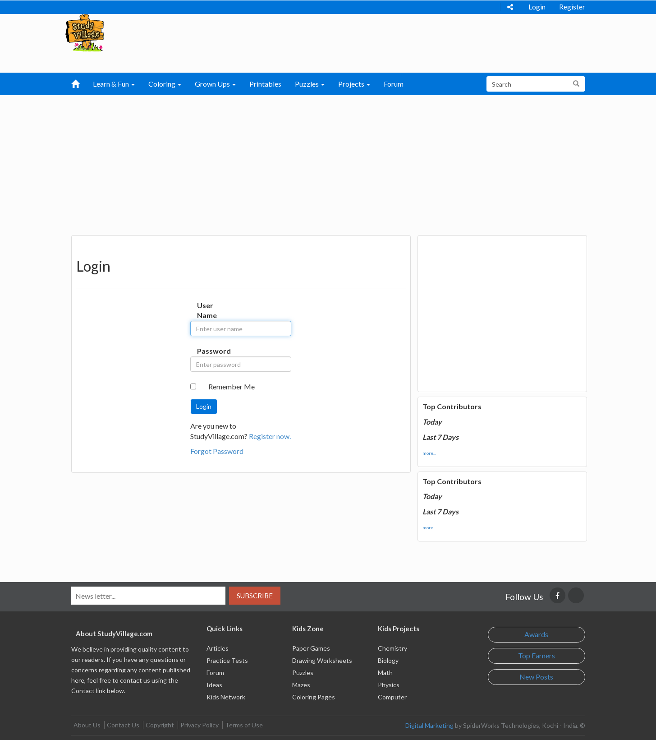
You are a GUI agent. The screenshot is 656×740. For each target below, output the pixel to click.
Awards (536, 634)
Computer (392, 697)
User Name (206, 310)
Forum (394, 83)
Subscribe (255, 596)
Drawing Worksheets (322, 660)
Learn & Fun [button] (114, 83)
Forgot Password (216, 451)
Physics (388, 685)
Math (385, 672)
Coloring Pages (313, 697)
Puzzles (302, 672)
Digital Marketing (429, 725)
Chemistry (392, 648)
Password (206, 351)
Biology (388, 660)
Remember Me (231, 386)
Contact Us (123, 725)
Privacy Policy (199, 725)
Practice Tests (227, 660)
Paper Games (311, 648)
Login (537, 7)
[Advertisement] (328, 163)
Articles (217, 648)
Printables (265, 83)
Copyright (160, 725)
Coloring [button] (164, 83)
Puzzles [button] (310, 83)
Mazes (301, 685)
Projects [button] (354, 83)
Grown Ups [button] (215, 83)
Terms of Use (244, 725)
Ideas (214, 685)
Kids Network (225, 697)
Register (572, 7)
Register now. (270, 436)
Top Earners (536, 655)
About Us (87, 725)
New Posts (536, 676)
